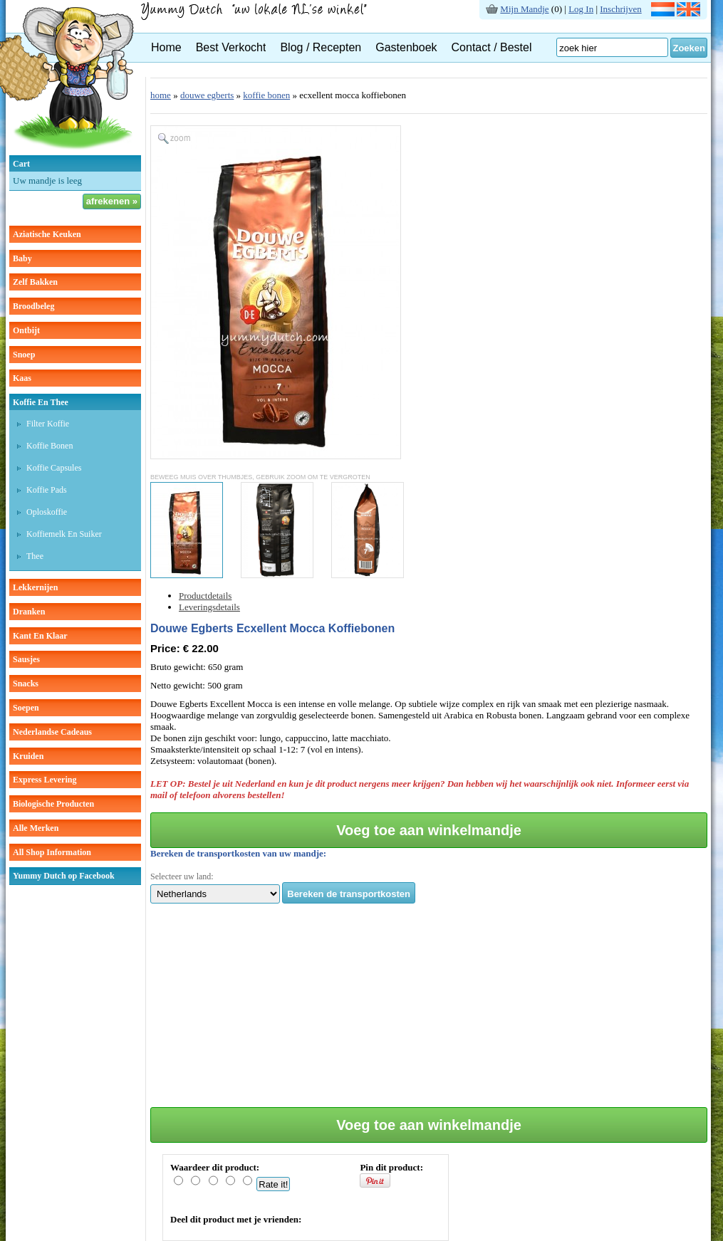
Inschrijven (620, 9)
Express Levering (44, 780)
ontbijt (26, 330)
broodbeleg (33, 306)
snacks (25, 683)
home (160, 95)
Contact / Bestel (492, 47)
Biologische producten (53, 804)
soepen (26, 708)
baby (22, 258)
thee (34, 556)
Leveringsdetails (209, 607)
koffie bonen (266, 95)
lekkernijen (35, 587)
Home (166, 47)
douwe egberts (207, 95)
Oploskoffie (46, 512)
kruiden (28, 756)
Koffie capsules (53, 468)
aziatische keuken (47, 234)
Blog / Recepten (320, 47)
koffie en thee (40, 402)
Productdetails (205, 595)
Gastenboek (406, 47)
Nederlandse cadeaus (52, 732)
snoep (24, 355)
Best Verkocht (231, 47)
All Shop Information (52, 852)
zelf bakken (35, 282)
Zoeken (688, 48)
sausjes (26, 659)
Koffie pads (46, 490)
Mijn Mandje (524, 9)
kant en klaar (40, 636)
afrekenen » (111, 201)
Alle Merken (35, 828)
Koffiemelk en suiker (64, 534)
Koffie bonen (49, 446)
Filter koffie (47, 424)
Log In (580, 9)
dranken (29, 612)
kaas (22, 378)
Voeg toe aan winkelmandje (428, 830)
